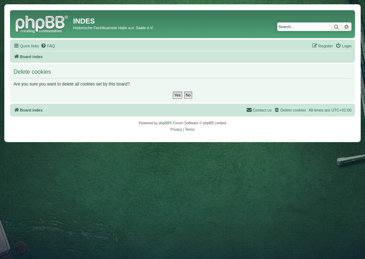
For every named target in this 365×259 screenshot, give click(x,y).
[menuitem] (48, 46)
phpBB (164, 123)
